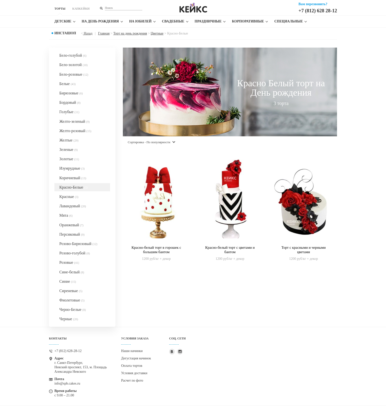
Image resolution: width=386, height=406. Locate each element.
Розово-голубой (74, 253)
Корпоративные (248, 21)
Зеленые (68, 149)
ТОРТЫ (59, 8)
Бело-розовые (73, 74)
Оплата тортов (131, 366)
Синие (67, 281)
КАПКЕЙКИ (80, 8)
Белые (67, 84)
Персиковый (71, 234)
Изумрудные (72, 168)
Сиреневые (70, 291)
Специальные (288, 21)
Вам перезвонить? (313, 4)
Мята (66, 215)
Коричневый (72, 178)
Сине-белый (71, 272)
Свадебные (173, 21)
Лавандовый (72, 206)
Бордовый (69, 102)
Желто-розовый (75, 131)
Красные (68, 196)
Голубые (69, 112)
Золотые (69, 159)
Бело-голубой (72, 55)
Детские (62, 21)
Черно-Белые (72, 309)
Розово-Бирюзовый (78, 244)
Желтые (68, 140)
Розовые (69, 262)
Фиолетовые (71, 300)
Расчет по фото (132, 380)
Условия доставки (134, 373)
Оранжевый (71, 225)
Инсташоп (65, 33)
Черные (68, 319)
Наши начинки (132, 351)
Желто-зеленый (74, 121)
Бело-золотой (73, 65)
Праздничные (208, 21)
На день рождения (100, 21)
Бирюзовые (71, 93)
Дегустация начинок (136, 358)
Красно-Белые (73, 187)
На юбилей (140, 21)
